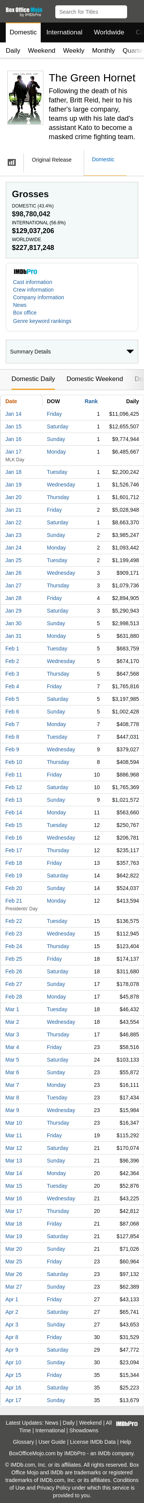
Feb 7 (12, 724)
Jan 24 (13, 548)
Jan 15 (13, 426)
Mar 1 (12, 1009)
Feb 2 (12, 661)
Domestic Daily (33, 379)
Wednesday (61, 485)
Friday (54, 414)
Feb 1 (12, 648)
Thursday (58, 497)
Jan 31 (13, 636)
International (64, 32)
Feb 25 (13, 959)
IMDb (104, 1453)
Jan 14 (13, 414)
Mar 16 (13, 1198)
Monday (56, 452)
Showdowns (84, 1430)
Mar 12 (13, 1148)
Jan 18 (13, 472)
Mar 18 (13, 1224)
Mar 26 (13, 1274)
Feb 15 (13, 825)
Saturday (57, 426)
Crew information (33, 290)
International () (39, 222)
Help (125, 1442)
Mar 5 (12, 1060)
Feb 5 (12, 699)
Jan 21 (13, 510)
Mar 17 (13, 1211)
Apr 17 (13, 1400)
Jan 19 (13, 485)
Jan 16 (13, 439)
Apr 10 (13, 1362)
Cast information (32, 282)
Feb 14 (13, 812)
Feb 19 (13, 875)
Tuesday (57, 472)
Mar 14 (13, 1173)
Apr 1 (11, 1299)
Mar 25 (13, 1261)
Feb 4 (12, 686)
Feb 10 (13, 762)
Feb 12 (13, 787)
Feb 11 (13, 775)
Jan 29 (13, 611)
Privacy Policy (53, 1488)
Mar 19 (13, 1236)
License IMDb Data (93, 1442)
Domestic (23, 32)
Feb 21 (13, 901)
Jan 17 (13, 452)
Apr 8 (11, 1337)
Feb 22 (13, 921)
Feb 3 (12, 674)
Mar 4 (12, 1047)
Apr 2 (11, 1312)
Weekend (42, 50)
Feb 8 (12, 737)
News (19, 305)
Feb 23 (13, 934)
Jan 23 (13, 535)
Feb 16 (13, 838)
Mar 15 (13, 1186)
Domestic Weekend (94, 379)
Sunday (56, 439)
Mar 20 (13, 1249)
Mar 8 (12, 1097)
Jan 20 (13, 497)
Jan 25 (13, 560)
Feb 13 (13, 800)
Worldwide (109, 32)
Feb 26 (13, 971)
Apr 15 (13, 1375)
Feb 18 (13, 863)
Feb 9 (12, 749)
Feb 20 (13, 888)
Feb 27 (13, 984)
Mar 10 (13, 1123)
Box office (24, 313)
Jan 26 (13, 573)
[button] (134, 10)
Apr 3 (11, 1324)
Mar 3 (12, 1034)
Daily (13, 50)
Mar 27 (13, 1287)
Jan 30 (13, 623)
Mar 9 (12, 1110)
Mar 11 (13, 1135)
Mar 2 (12, 1022)
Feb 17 (13, 850)
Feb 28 (13, 997)
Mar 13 (13, 1161)
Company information (38, 297)
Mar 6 (12, 1072)
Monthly (103, 50)
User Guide (52, 1442)
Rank (91, 401)
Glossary (23, 1442)
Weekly (73, 50)
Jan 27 (13, 585)
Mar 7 (12, 1085)
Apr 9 (11, 1350)
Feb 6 (12, 712)
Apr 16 (13, 1388)
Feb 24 (13, 946)
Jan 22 (13, 522)
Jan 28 (13, 598)
